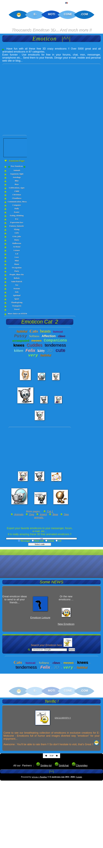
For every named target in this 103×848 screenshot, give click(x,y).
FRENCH (71, 2)
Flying (16, 229)
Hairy (16, 240)
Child (16, 191)
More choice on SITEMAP (17, 313)
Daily (16, 208)
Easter (17, 212)
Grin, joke (16, 236)
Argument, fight (16, 174)
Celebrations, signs (17, 188)
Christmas (16, 195)
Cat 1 (48, 511)
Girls (17, 233)
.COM (84, 14)
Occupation (17, 268)
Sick (17, 292)
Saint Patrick (16, 281)
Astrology (17, 177)
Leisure (17, 250)
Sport (16, 299)
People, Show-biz (17, 274)
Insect (41, 514)
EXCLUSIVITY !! (63, 718)
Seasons (16, 288)
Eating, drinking (17, 215)
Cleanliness (16, 198)
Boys (17, 184)
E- (35, 14)
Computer (16, 205)
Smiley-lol (44, 765)
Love (17, 257)
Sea (16, 285)
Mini (17, 261)
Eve (16, 219)
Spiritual (16, 295)
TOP (51, 756)
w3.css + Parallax (39, 777)
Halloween (16, 243)
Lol (16, 254)
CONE (68, 14)
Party (16, 271)
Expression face (16, 222)
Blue (17, 181)
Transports (16, 306)
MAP (57, 2)
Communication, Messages (17, 202)
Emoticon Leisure (40, 617)
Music (16, 264)
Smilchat (62, 765)
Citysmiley (80, 765)
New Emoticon (16, 166)
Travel (16, 309)
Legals (79, 777)
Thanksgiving (16, 302)
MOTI (51, 14)
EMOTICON (23, 2)
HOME (6, 2)
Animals (16, 170)
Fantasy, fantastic (16, 226)
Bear (53, 514)
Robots (17, 278)
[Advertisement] (34, 98)
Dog (30, 514)
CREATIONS (41, 2)
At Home (17, 247)
